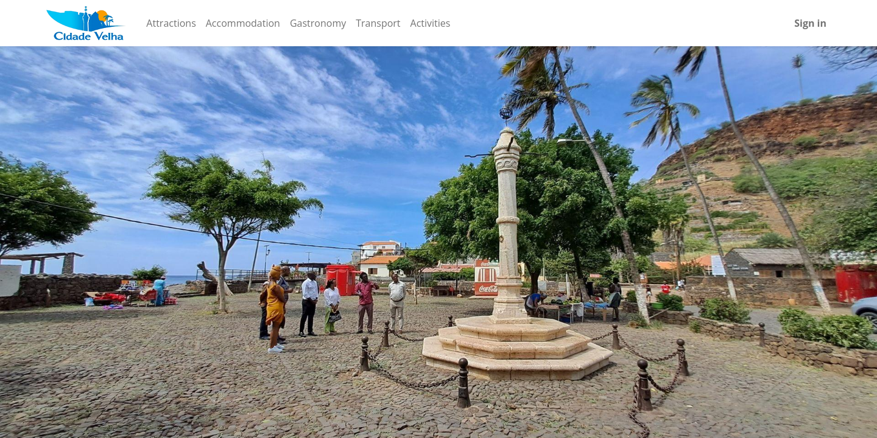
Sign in (810, 23)
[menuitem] (170, 23)
